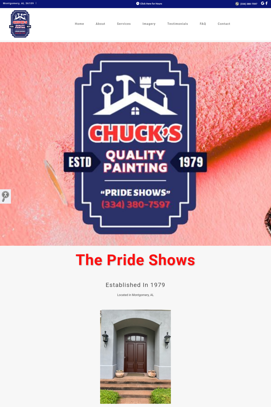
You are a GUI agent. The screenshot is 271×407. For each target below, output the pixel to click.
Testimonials (177, 24)
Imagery (149, 24)
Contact (224, 24)
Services (124, 24)
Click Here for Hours (149, 3)
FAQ (203, 24)
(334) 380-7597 (246, 3)
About (100, 24)
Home (79, 24)
